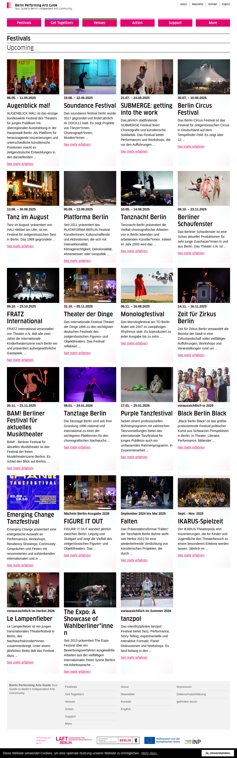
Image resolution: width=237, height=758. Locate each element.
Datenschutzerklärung (191, 694)
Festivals (24, 23)
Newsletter (197, 4)
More (213, 23)
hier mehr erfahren (20, 164)
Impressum (184, 686)
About (183, 4)
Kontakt (212, 4)
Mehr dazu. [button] (149, 753)
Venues (99, 23)
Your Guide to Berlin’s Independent (33, 689)
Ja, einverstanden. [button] (218, 753)
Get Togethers (62, 23)
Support (175, 23)
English (226, 4)
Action (137, 23)
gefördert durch (187, 701)
